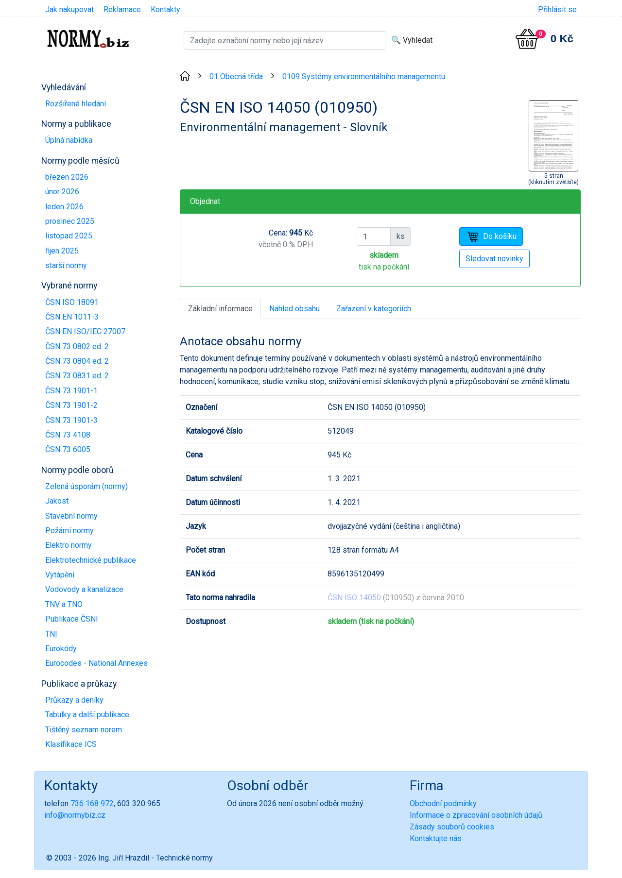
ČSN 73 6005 (67, 449)
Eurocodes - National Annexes (96, 663)
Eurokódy (61, 648)
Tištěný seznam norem (83, 729)
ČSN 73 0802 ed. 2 (77, 346)
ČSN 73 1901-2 (71, 405)
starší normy (66, 265)
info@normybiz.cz (74, 815)
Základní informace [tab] (220, 308)
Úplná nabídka (68, 140)
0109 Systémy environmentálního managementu (363, 76)
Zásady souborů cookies (452, 826)
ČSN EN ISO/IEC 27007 (85, 331)
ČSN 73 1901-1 (71, 390)
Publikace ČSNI (71, 619)
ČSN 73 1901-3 (71, 420)
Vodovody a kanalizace (84, 589)
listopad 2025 (68, 235)
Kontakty (165, 9)
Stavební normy (71, 516)
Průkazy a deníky (74, 700)
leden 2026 (64, 206)
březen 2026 (66, 177)
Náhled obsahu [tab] (294, 308)
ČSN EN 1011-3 (72, 316)
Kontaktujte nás (436, 838)
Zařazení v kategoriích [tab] (373, 308)
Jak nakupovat (69, 9)
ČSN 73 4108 (67, 434)
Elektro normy (68, 545)
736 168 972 (92, 803)
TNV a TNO (64, 604)
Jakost (57, 501)
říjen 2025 (62, 250)
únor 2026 (62, 191)
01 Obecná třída (236, 76)
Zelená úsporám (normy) (86, 486)
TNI (51, 634)
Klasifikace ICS (71, 744)
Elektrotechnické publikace (90, 560)
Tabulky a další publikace (87, 714)
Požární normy (69, 530)
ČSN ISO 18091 (72, 302)
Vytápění (59, 574)
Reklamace (122, 9)
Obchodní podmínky (443, 803)
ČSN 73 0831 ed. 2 (77, 375)
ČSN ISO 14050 (354, 597)
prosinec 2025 (69, 221)
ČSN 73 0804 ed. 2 (77, 361)
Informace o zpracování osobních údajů (476, 815)
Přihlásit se (557, 9)
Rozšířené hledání (75, 103)
